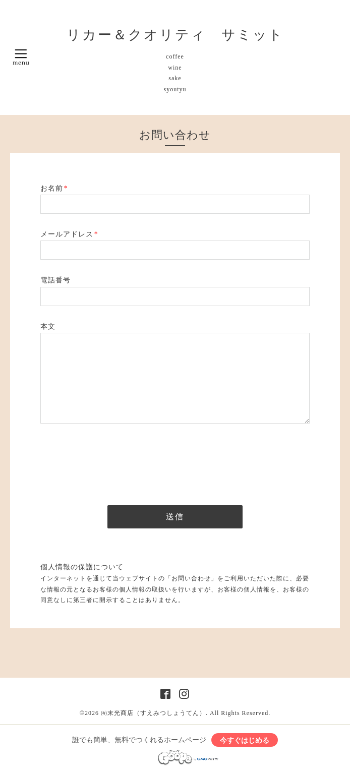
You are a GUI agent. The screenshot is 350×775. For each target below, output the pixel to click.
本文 (47, 326)
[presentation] (117, 461)
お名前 (54, 188)
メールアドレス (69, 234)
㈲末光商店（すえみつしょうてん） (153, 713)
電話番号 (55, 280)
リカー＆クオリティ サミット (175, 34)
